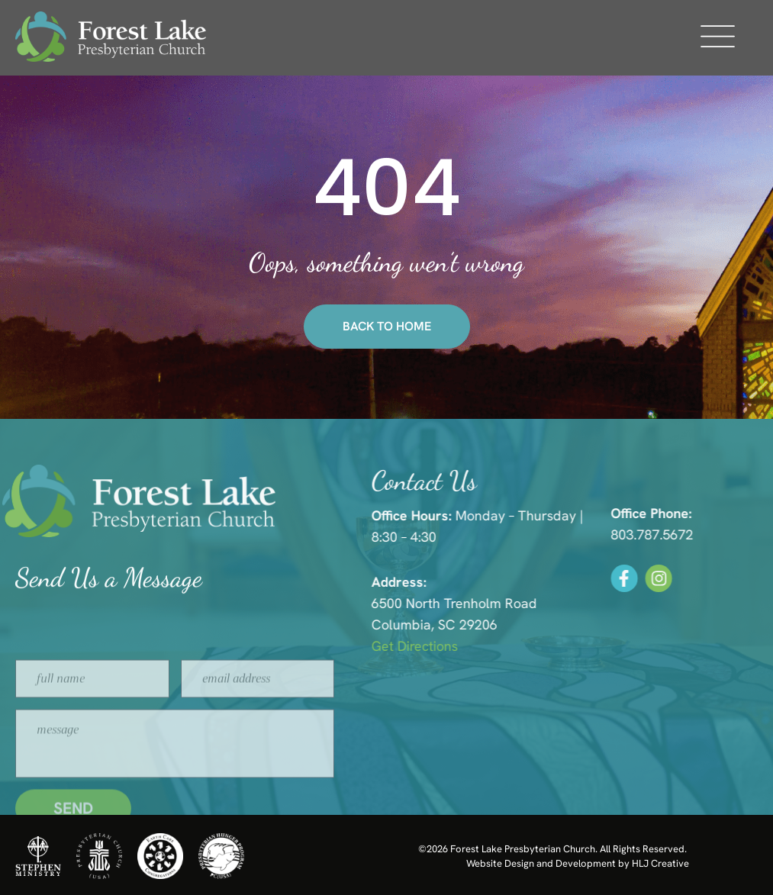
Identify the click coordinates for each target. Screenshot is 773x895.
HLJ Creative (660, 863)
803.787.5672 (667, 534)
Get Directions (438, 646)
